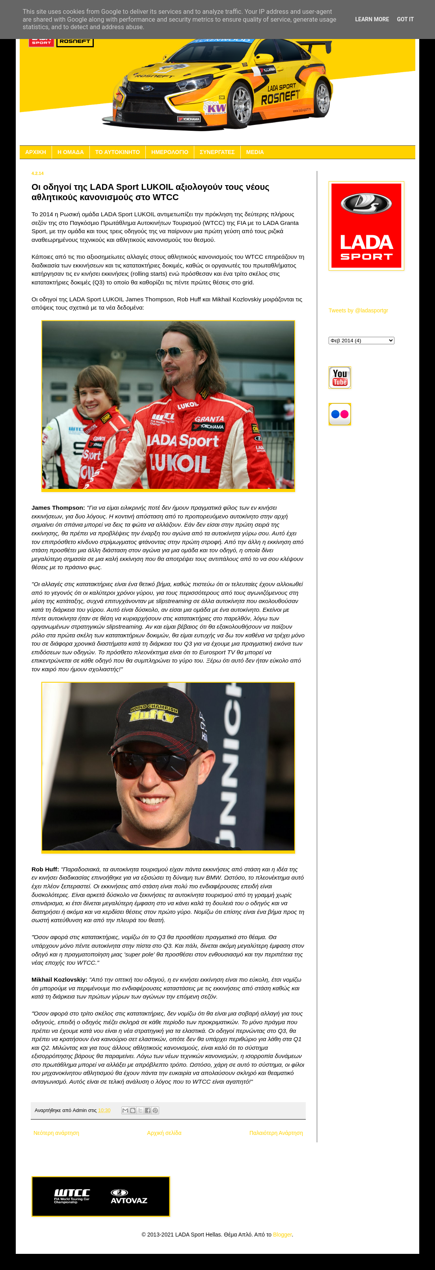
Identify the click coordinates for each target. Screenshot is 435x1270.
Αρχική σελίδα (164, 1133)
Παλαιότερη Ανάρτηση (276, 1133)
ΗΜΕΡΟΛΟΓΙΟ (169, 152)
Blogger (282, 1234)
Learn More (372, 19)
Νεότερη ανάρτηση (56, 1133)
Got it (405, 19)
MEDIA (255, 152)
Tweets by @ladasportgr (358, 310)
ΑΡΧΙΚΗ (35, 152)
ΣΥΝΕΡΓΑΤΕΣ (217, 152)
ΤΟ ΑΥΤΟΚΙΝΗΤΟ (117, 152)
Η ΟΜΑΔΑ (71, 152)
